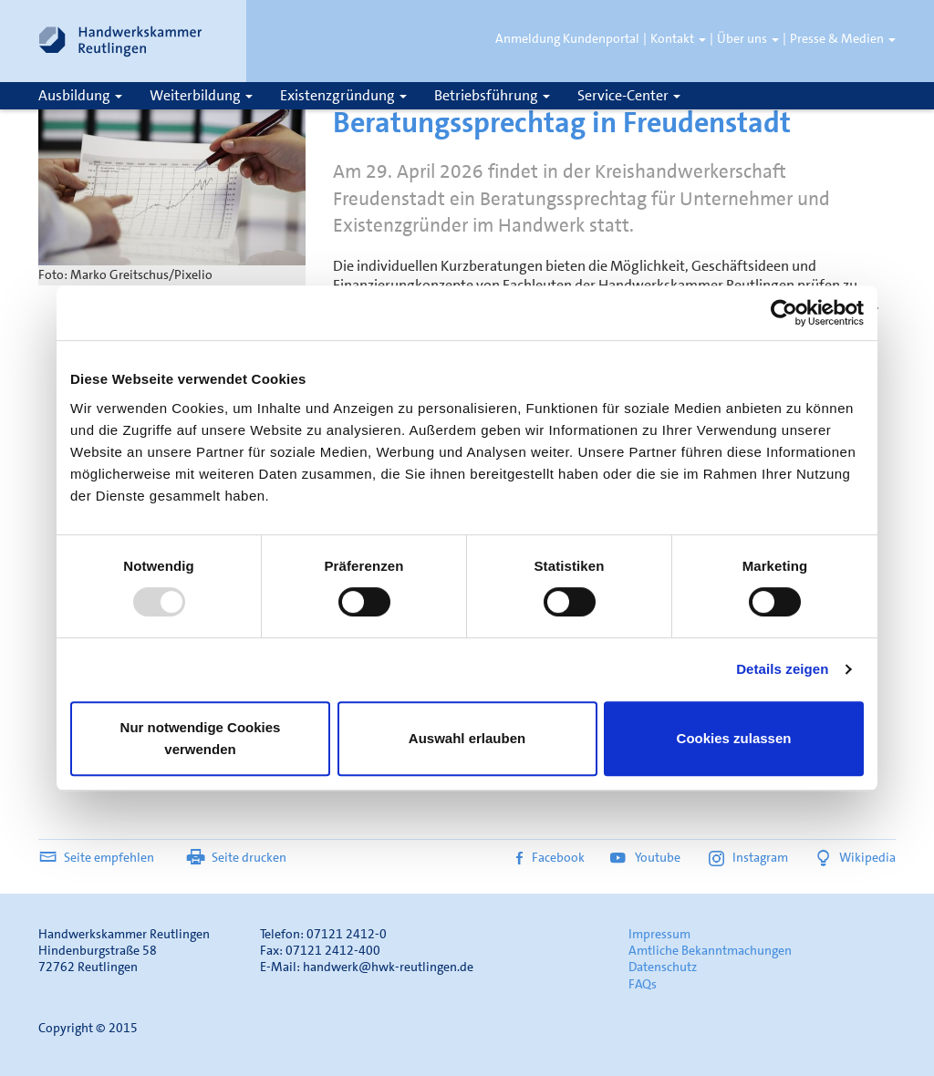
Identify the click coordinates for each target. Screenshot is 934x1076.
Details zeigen (782, 669)
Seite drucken (236, 857)
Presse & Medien (843, 38)
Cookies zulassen (734, 738)
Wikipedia (855, 857)
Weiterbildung (201, 95)
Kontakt (678, 38)
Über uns (748, 38)
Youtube (646, 857)
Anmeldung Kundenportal (567, 38)
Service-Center (628, 95)
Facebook (550, 857)
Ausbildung (80, 95)
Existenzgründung (343, 95)
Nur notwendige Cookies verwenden (200, 738)
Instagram (748, 857)
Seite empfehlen (96, 857)
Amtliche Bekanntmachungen (710, 950)
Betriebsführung (492, 95)
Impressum (659, 934)
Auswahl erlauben (467, 738)
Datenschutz (662, 966)
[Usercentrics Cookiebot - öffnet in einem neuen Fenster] (784, 312)
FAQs (642, 984)
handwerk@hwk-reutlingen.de (388, 966)
